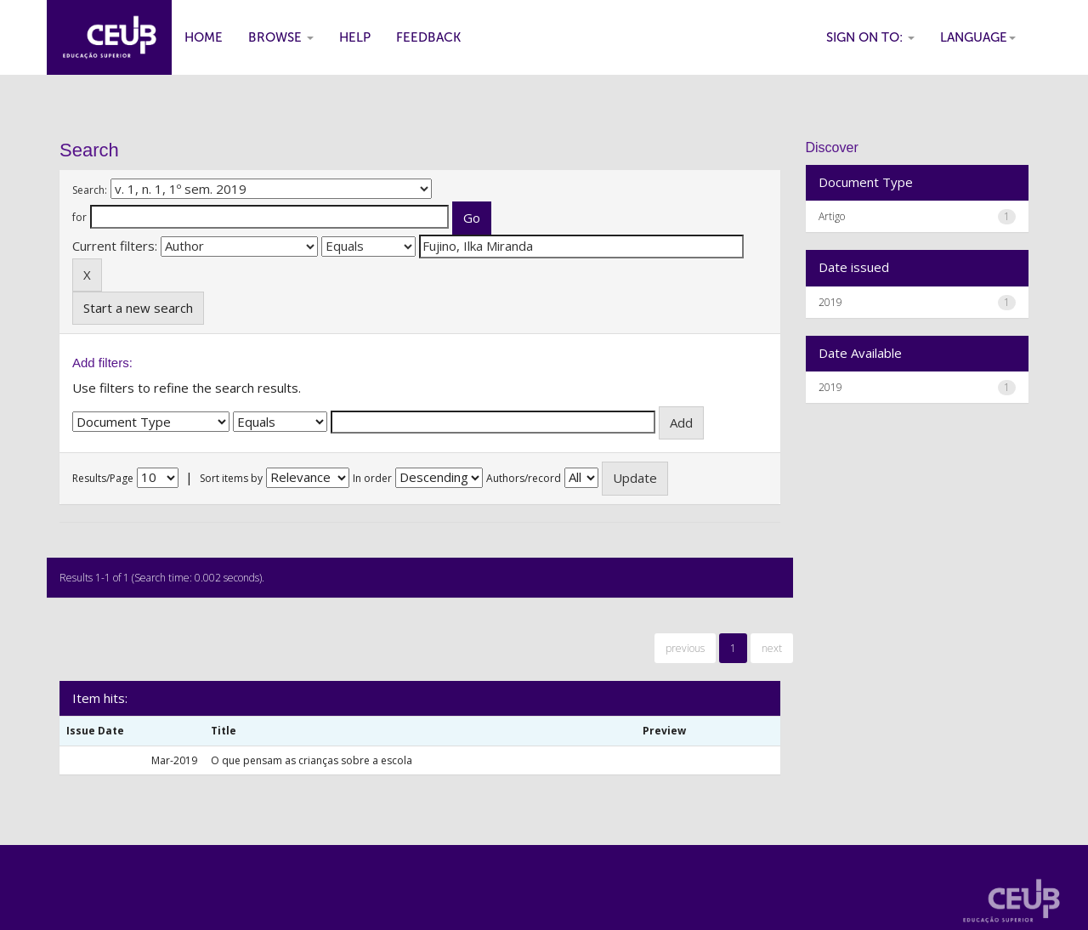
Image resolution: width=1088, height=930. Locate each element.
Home (203, 37)
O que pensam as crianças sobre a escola (311, 760)
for (79, 217)
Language (978, 37)
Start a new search (138, 307)
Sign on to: (870, 37)
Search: (89, 190)
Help (355, 37)
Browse (281, 37)
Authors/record (523, 478)
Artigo (832, 216)
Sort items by (231, 478)
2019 (830, 302)
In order (372, 478)
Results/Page (102, 478)
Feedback (428, 37)
